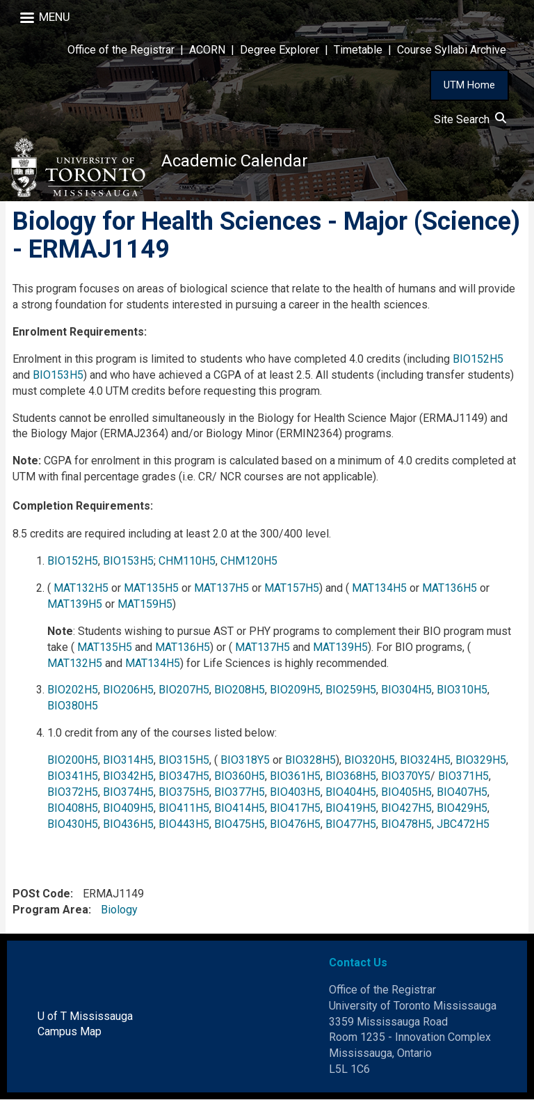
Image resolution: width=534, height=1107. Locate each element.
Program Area (50, 917)
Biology (119, 917)
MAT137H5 (221, 595)
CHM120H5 (248, 568)
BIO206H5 (128, 697)
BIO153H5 (58, 382)
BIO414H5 (239, 815)
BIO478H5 (406, 831)
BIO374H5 (128, 799)
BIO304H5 (406, 697)
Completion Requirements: (83, 513)
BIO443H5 (184, 831)
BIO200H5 (72, 767)
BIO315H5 (184, 767)
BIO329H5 (480, 767)
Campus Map (70, 1039)
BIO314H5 (128, 767)
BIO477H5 (350, 831)
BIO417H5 (295, 815)
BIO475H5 (239, 831)
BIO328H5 (310, 767)
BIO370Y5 (405, 783)
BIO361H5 (295, 783)
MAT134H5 (379, 595)
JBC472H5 (463, 831)
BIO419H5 (350, 815)
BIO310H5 (462, 697)
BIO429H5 (462, 815)
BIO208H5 (239, 697)
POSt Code (41, 901)
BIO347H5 (184, 783)
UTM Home (469, 85)
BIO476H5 (295, 831)
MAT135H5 (151, 595)
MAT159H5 (145, 611)
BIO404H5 (350, 799)
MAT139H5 (74, 611)
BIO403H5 (295, 799)
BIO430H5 (72, 831)
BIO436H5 (128, 831)
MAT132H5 (81, 595)
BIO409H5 (128, 815)
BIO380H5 (72, 713)
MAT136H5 (449, 595)
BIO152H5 (478, 366)
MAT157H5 (291, 595)
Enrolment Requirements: (80, 339)
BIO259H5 (350, 697)
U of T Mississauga (85, 1023)
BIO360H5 (239, 783)
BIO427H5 (406, 815)
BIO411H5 (184, 815)
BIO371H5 (463, 783)
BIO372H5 (72, 799)
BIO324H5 (425, 767)
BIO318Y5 (245, 767)
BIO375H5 (184, 799)
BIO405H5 (406, 799)
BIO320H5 (369, 767)
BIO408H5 (72, 815)
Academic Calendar (244, 163)
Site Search (470, 119)
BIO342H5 (128, 783)
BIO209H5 (295, 697)
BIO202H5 (72, 697)
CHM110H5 (187, 568)
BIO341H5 (72, 783)
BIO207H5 (184, 697)
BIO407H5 (462, 799)
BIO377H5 (239, 799)
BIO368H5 (350, 783)
